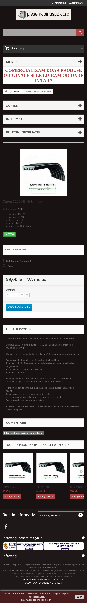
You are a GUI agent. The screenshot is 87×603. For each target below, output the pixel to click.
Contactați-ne (59, 3)
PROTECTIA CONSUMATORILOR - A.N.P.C (43, 580)
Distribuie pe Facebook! (18, 261)
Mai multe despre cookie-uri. (36, 600)
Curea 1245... (44, 486)
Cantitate (11, 290)
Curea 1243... (10, 486)
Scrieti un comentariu (15, 249)
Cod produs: (9, 209)
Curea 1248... (78, 486)
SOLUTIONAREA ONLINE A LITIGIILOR (43, 583)
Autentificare (76, 3)
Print (10, 266)
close (79, 596)
